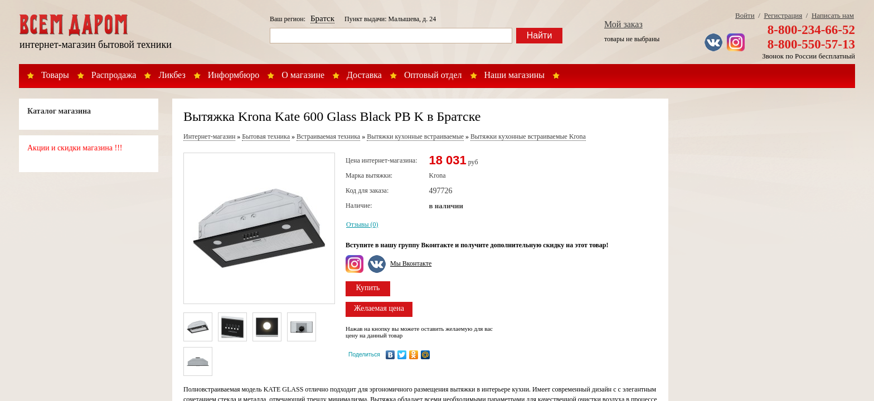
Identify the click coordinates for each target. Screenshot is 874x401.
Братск (322, 18)
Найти (539, 35)
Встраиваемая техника (328, 136)
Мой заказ (623, 24)
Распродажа (114, 75)
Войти (745, 15)
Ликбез (171, 75)
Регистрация (783, 15)
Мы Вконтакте (410, 263)
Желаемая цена (379, 308)
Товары (55, 75)
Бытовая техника (266, 136)
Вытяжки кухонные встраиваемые (415, 136)
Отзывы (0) (362, 224)
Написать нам (833, 15)
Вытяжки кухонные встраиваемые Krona (528, 136)
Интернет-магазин (209, 136)
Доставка (364, 75)
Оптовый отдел (433, 75)
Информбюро (233, 75)
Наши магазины (514, 75)
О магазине (302, 75)
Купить (368, 287)
